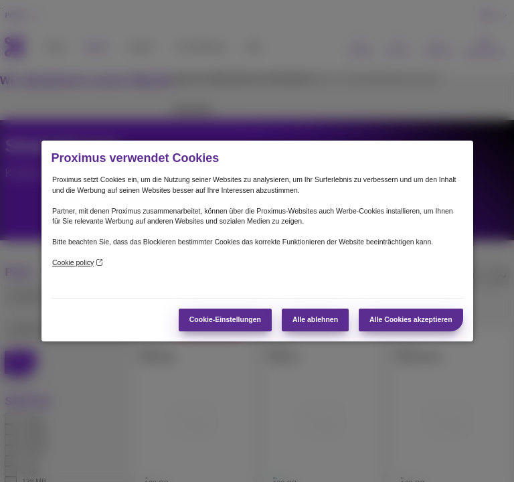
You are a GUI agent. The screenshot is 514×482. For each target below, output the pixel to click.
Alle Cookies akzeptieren (410, 319)
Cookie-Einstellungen (225, 319)
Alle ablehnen (315, 319)
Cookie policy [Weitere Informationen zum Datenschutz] (77, 262)
